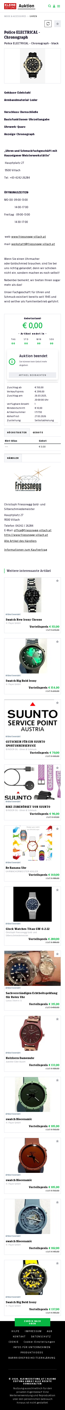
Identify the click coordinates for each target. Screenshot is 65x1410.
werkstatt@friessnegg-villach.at (33, 244)
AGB (49, 1331)
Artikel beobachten (32, 375)
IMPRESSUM (33, 1331)
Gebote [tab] (38, 432)
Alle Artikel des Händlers (20, 541)
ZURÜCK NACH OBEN (32, 1322)
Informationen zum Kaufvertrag (25, 549)
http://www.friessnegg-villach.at (26, 535)
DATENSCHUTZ (41, 1336)
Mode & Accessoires (15, 16)
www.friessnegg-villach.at (28, 236)
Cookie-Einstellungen (39, 1342)
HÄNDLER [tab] (13, 458)
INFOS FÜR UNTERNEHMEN (32, 1347)
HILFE (15, 1331)
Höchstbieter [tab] (17, 432)
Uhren (33, 16)
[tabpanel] (32, 502)
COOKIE (14, 1342)
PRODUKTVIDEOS (31, 1352)
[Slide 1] (32, 78)
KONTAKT (19, 1336)
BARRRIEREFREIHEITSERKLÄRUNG (31, 1358)
